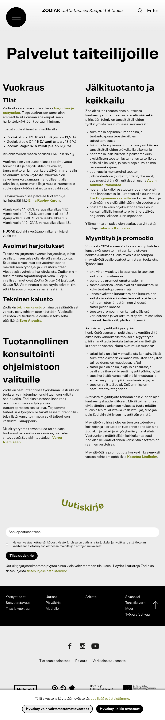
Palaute (81, 661)
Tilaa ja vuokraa (18, 608)
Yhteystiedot (16, 597)
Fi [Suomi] (149, 10)
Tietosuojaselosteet (54, 661)
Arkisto (91, 597)
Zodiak (51, 10)
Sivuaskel (132, 597)
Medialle (52, 608)
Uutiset (51, 597)
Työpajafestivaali (138, 614)
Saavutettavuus (18, 603)
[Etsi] (140, 10)
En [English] (155, 10)
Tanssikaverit (135, 603)
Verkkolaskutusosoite (109, 661)
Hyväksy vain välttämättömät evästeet (57, 709)
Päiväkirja (53, 603)
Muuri (129, 608)
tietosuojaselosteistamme (47, 571)
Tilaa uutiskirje (22, 556)
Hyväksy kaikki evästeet (120, 709)
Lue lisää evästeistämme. (110, 698)
